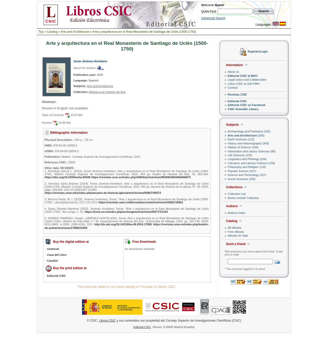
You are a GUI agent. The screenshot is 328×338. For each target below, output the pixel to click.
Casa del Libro (57, 254)
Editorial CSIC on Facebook (246, 105)
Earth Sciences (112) (241, 139)
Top (40, 32)
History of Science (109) (243, 147)
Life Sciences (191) (240, 155)
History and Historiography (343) (248, 143)
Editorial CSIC (237, 101)
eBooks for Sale (238, 235)
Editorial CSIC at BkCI (243, 75)
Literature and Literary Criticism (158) (251, 163)
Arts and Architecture (75, 32)
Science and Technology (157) (247, 174)
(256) (246, 135)
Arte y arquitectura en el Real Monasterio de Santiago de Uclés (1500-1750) (144, 32)
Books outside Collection (243, 197)
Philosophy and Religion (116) (247, 166)
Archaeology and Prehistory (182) (249, 131)
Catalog (52, 32)
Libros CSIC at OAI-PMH (244, 83)
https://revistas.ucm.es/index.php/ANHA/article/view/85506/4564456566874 (141, 177)
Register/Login (258, 51)
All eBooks (234, 227)
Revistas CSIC (237, 94)
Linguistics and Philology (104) (247, 159)
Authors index (236, 212)
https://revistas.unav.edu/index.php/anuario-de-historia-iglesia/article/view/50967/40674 (103, 192)
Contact (233, 87)
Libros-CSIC (107, 320)
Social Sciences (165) (241, 179)
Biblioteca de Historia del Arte (107, 91)
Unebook (53, 248)
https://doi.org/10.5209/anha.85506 (67, 177)
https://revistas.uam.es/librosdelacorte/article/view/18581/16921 (140, 202)
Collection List (237, 193)
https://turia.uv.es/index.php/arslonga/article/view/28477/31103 (126, 211)
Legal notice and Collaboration (247, 79)
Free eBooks (236, 231)
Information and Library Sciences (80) (252, 151)
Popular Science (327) (242, 171)
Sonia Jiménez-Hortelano (90, 61)
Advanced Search (213, 18)
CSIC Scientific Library (243, 109)
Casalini (52, 260)
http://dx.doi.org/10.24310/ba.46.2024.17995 (123, 224)
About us (233, 71)
